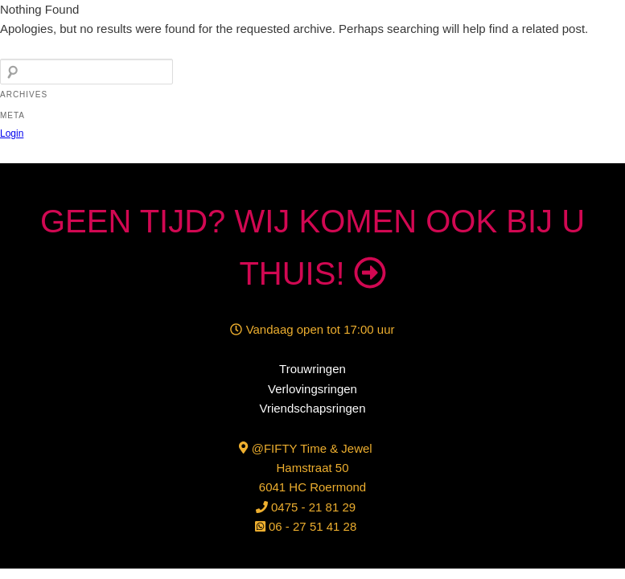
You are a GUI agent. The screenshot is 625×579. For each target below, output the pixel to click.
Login (11, 133)
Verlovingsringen (312, 389)
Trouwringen (312, 369)
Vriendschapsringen (312, 408)
